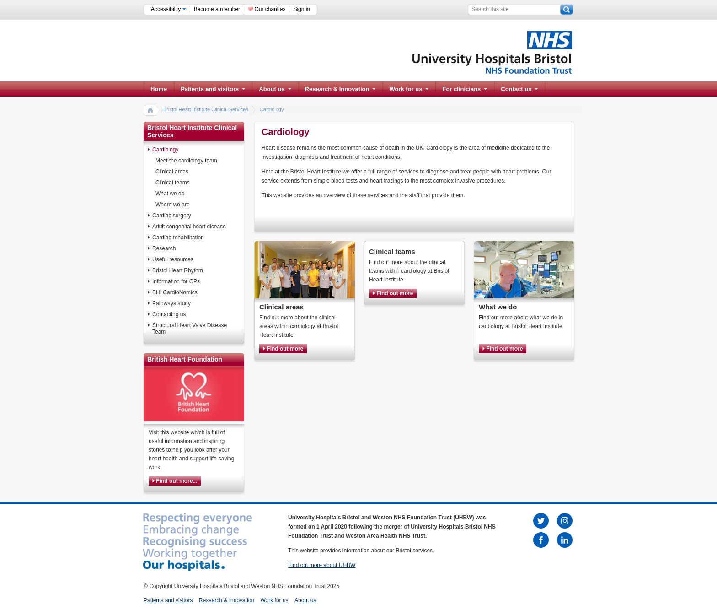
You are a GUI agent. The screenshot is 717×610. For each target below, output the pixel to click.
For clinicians (464, 89)
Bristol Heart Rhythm (177, 270)
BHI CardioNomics (175, 292)
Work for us (408, 89)
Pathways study (171, 303)
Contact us (519, 89)
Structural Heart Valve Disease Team (189, 328)
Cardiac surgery (171, 215)
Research (164, 248)
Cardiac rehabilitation (178, 237)
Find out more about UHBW (321, 565)
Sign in (301, 9)
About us (275, 89)
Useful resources (172, 259)
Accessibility (168, 9)
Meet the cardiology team (186, 160)
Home (158, 89)
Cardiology (165, 149)
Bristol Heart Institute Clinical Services (205, 109)
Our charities (269, 9)
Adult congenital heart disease (189, 226)
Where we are (172, 204)
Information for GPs (176, 281)
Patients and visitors (213, 89)
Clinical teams (172, 182)
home (150, 109)
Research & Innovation (340, 89)
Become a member (217, 9)
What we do (169, 193)
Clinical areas (171, 171)
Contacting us (169, 314)
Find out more (283, 348)
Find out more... (174, 481)
